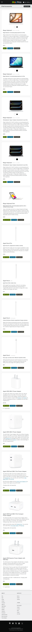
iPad (25, 477)
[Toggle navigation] (1, 2)
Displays (3, 609)
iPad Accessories (4, 614)
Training (18, 599)
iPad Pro (19, 397)
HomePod (3, 602)
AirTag (3, 599)
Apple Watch (5, 479)
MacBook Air (8, 438)
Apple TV (3, 604)
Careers (18, 612)
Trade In (18, 597)
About (18, 610)
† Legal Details (7, 408)
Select (5, 48)
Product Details (10, 48)
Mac (2, 596)
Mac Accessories (4, 616)
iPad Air (25, 397)
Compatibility (17, 48)
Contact (18, 607)
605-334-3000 (19, 605)
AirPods (12, 479)
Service (18, 596)
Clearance (3, 611)
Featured (3, 607)
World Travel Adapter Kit (22, 481)
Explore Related (26, 6)
